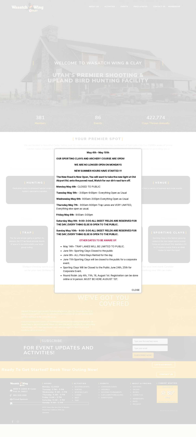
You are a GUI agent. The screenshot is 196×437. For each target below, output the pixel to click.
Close (136, 290)
